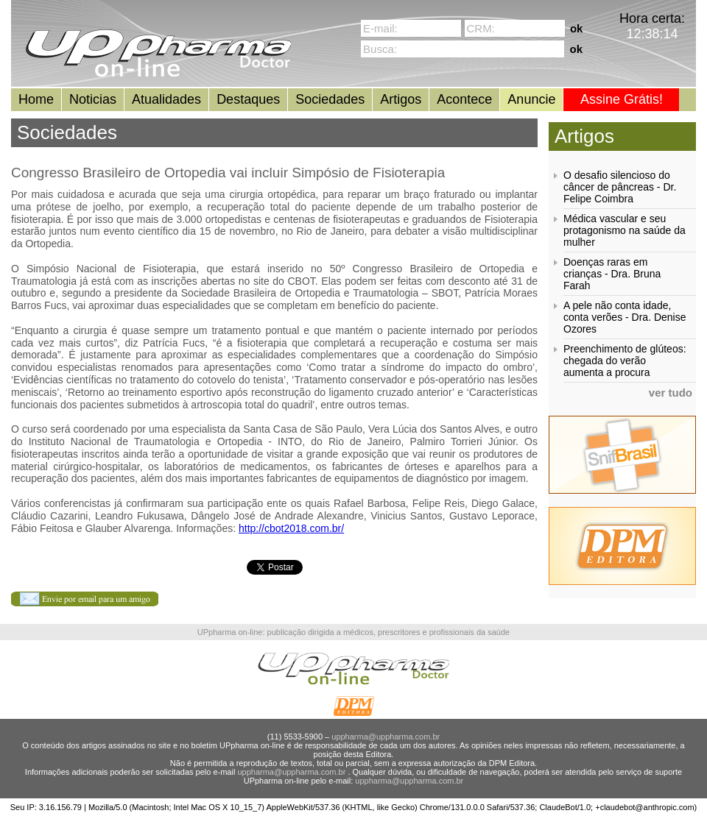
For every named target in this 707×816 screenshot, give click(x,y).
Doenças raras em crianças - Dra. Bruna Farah (612, 273)
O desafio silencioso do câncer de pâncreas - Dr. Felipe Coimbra (619, 187)
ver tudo (670, 392)
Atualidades (166, 99)
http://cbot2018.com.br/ (291, 528)
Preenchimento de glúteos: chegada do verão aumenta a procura (624, 360)
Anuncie (531, 99)
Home (36, 99)
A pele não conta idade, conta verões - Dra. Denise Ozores (624, 317)
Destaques (248, 99)
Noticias (92, 99)
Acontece (464, 99)
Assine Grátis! (621, 99)
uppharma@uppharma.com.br (385, 736)
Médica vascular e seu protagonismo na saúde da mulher (624, 230)
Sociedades (330, 99)
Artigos (400, 99)
